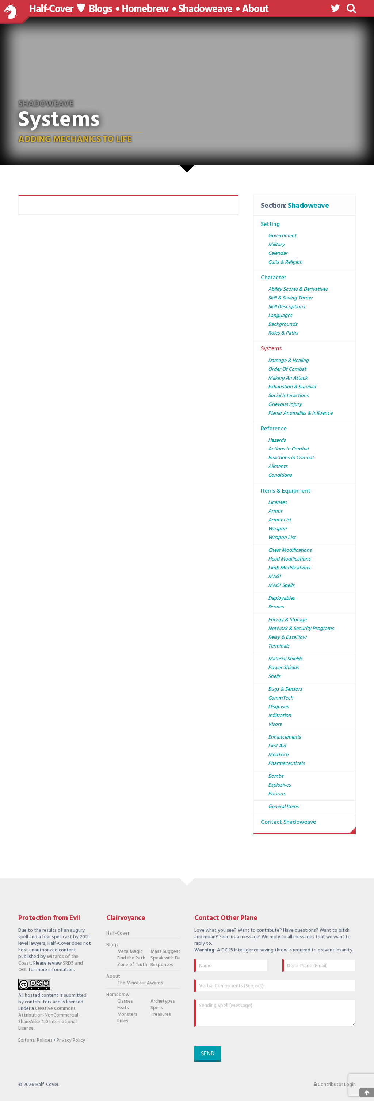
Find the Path (130, 958)
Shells (274, 676)
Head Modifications (289, 559)
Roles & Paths (283, 333)
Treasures (160, 1014)
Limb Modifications (289, 568)
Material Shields (285, 659)
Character (273, 278)
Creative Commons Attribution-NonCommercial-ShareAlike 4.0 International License (49, 1018)
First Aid (277, 746)
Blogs (100, 9)
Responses (161, 965)
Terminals (278, 646)
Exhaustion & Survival (292, 387)
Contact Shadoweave (288, 822)
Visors (275, 724)
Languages (280, 316)
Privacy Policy (71, 1040)
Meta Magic (129, 952)
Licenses (277, 502)
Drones (276, 607)
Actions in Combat (288, 449)
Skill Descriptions (286, 307)
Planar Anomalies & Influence (300, 413)
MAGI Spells (281, 585)
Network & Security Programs (301, 629)
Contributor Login (335, 1085)
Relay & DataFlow (287, 637)
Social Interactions (288, 396)
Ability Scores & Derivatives (298, 289)
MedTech (278, 755)
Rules (122, 1021)
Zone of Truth (130, 965)
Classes (125, 1001)
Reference (274, 429)
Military (276, 245)
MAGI (274, 577)
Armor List (279, 520)
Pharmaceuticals (286, 763)
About (255, 9)
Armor (275, 511)
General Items (283, 807)
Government (282, 236)
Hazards (277, 440)
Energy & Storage (287, 620)
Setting (270, 224)
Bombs (275, 776)
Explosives (279, 785)
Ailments (277, 467)
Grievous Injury (285, 404)
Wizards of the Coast (48, 960)
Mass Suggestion (163, 952)
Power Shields (283, 668)
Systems (271, 349)
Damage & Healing (288, 361)
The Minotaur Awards (130, 983)
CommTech (280, 698)
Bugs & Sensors (285, 689)
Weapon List (281, 537)
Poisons (276, 794)
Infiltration (279, 716)
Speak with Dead (163, 958)
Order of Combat (287, 369)
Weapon (277, 529)
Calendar (277, 253)
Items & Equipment (285, 491)
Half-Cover (51, 9)
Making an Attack (288, 378)
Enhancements (284, 737)
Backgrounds (282, 324)
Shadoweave (205, 9)
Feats (123, 1008)
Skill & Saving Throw (290, 298)
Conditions (280, 475)
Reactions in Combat (291, 458)
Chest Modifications (290, 550)
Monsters (127, 1014)
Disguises (278, 707)
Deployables (281, 598)
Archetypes (162, 1001)
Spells (156, 1008)
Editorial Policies (35, 1040)
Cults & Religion (285, 262)
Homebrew (145, 9)
